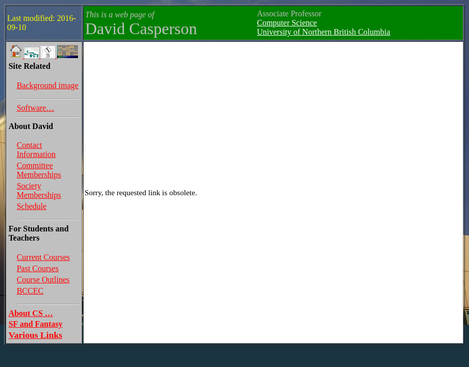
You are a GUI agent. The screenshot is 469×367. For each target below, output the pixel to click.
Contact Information (36, 150)
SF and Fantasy (36, 324)
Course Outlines (43, 279)
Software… (36, 107)
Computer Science (287, 22)
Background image (48, 85)
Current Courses (43, 257)
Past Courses (38, 268)
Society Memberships (39, 190)
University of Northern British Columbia (323, 32)
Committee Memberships (39, 170)
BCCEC (30, 290)
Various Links (35, 335)
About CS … (31, 313)
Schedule (32, 206)
